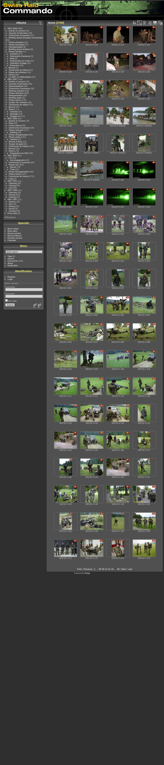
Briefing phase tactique (19, 49)
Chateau (14, 111)
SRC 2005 (12, 118)
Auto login (11, 301)
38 (100, 569)
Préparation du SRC (19, 153)
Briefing (13, 132)
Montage (14, 114)
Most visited (13, 228)
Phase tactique (16, 51)
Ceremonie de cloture (19, 176)
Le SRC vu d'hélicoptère (20, 77)
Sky (10, 204)
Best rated (12, 231)
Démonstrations (16, 86)
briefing (13, 139)
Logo (11, 178)
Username (10, 287)
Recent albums (14, 235)
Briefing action (15, 97)
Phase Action (15, 174)
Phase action (15, 100)
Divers (12, 74)
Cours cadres (15, 125)
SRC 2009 (12, 28)
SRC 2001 (12, 181)
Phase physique (16, 42)
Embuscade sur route (20, 61)
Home (51, 22)
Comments (13, 261)
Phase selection (16, 93)
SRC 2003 (12, 155)
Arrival (12, 208)
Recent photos (14, 233)
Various (12, 201)
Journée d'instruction (18, 33)
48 (118, 569)
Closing (12, 185)
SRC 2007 (12, 79)
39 (103, 569)
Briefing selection (17, 91)
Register (11, 277)
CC (10, 158)
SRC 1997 (12, 199)
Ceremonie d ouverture (19, 162)
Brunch (12, 107)
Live (11, 188)
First (79, 569)
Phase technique (16, 44)
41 (109, 569)
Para (11, 123)
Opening (13, 183)
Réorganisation (16, 47)
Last (130, 569)
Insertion (14, 54)
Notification (13, 265)
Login (10, 279)
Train (12, 169)
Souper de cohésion (18, 102)
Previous (88, 569)
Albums (21, 22)
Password (10, 293)
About (10, 263)
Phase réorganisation (19, 134)
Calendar (12, 240)
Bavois (13, 167)
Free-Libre (12, 213)
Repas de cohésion (18, 72)
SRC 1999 (12, 190)
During (12, 195)
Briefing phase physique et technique (26, 37)
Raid (12, 58)
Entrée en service (17, 30)
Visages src (15, 116)
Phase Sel (13, 164)
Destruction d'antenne (20, 56)
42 (112, 569)
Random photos (15, 238)
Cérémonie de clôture (19, 70)
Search (11, 258)
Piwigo (87, 573)
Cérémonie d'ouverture (19, 35)
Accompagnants (17, 160)
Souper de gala (16, 144)
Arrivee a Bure (15, 141)
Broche (12, 67)
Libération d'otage (18, 63)
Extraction (14, 65)
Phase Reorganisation (19, 171)
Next (123, 569)
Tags (10, 256)
